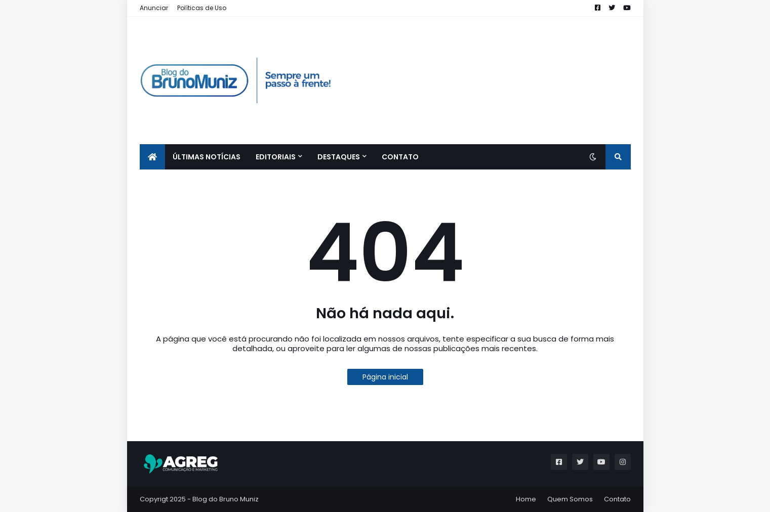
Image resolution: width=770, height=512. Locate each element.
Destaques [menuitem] (338, 157)
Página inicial (385, 377)
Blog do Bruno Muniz (225, 499)
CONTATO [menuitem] (400, 157)
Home (526, 499)
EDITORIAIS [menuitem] (276, 157)
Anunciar (154, 8)
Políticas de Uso (201, 8)
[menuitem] (152, 156)
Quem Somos (570, 499)
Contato (617, 499)
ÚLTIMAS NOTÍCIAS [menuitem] (206, 157)
